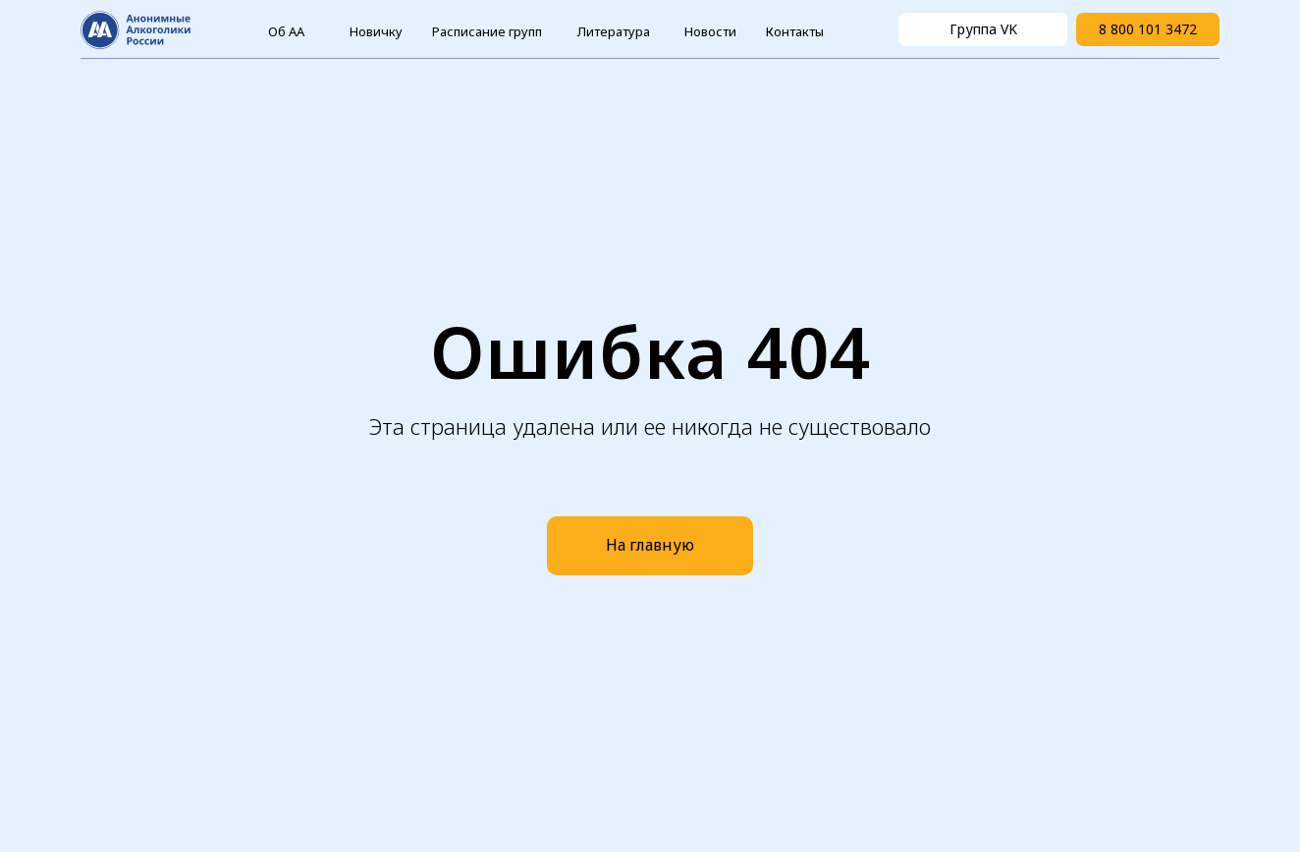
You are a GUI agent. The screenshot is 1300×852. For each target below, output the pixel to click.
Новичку (376, 31)
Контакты (795, 31)
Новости (710, 31)
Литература (613, 31)
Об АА (286, 31)
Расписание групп (487, 31)
